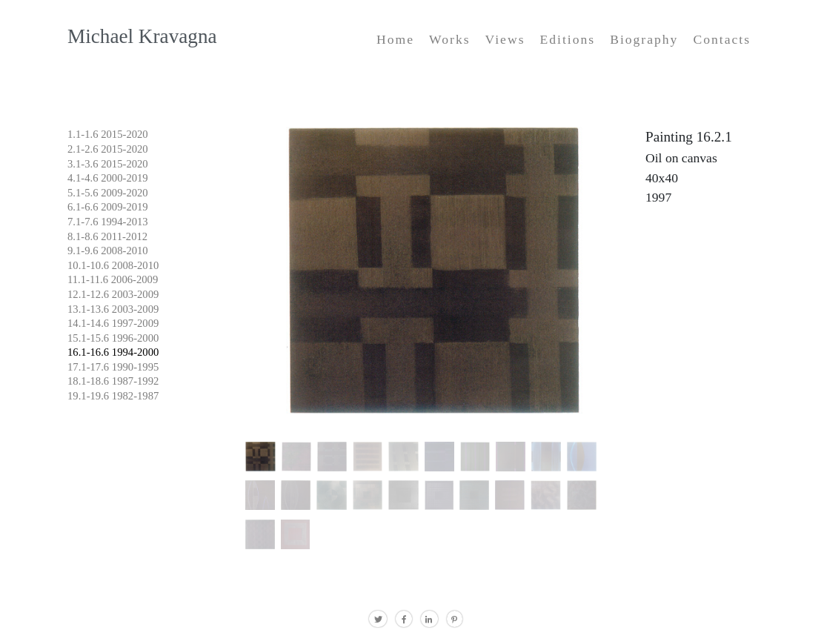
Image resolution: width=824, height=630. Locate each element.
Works (450, 39)
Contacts (722, 39)
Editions (567, 39)
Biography (644, 39)
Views (505, 39)
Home (395, 39)
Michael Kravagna (142, 36)
